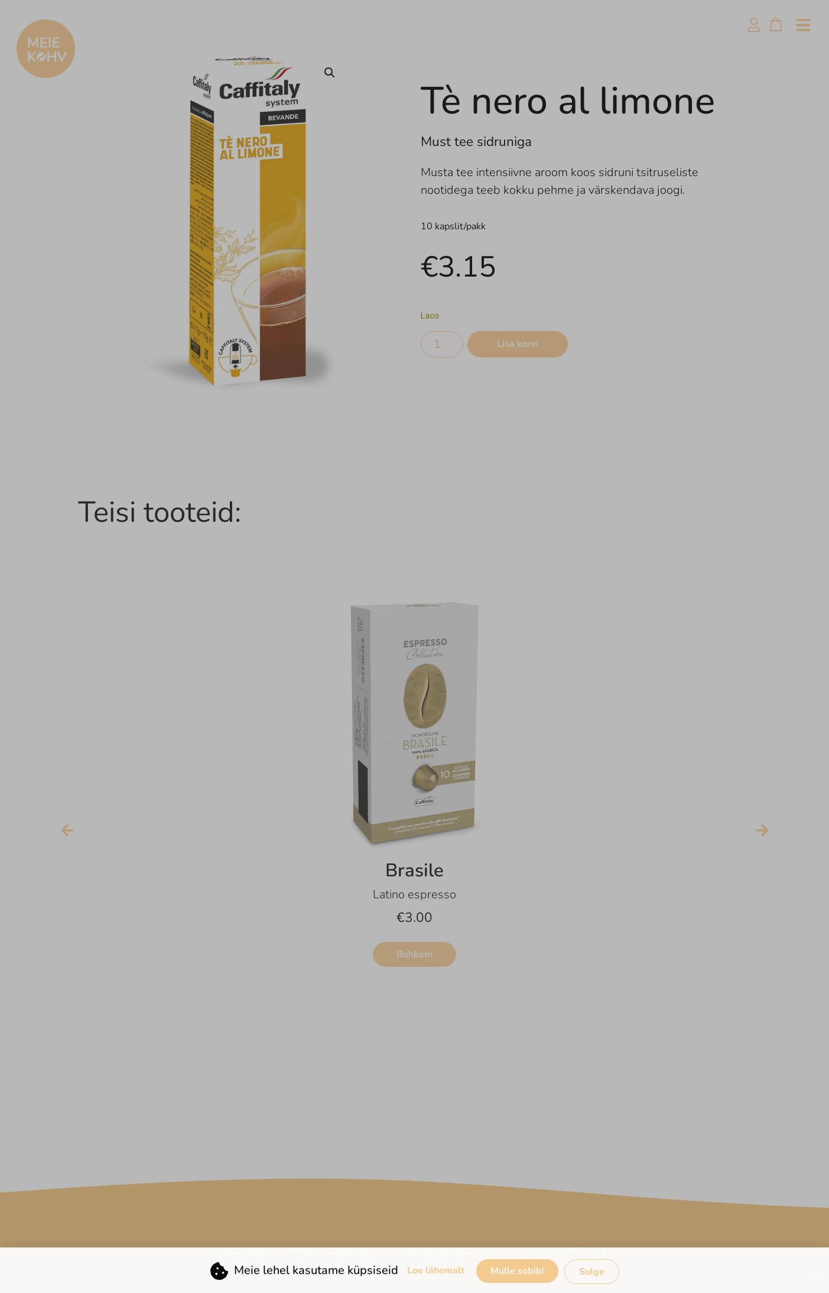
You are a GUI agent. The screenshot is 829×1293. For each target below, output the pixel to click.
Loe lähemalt (435, 1282)
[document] (414, 646)
